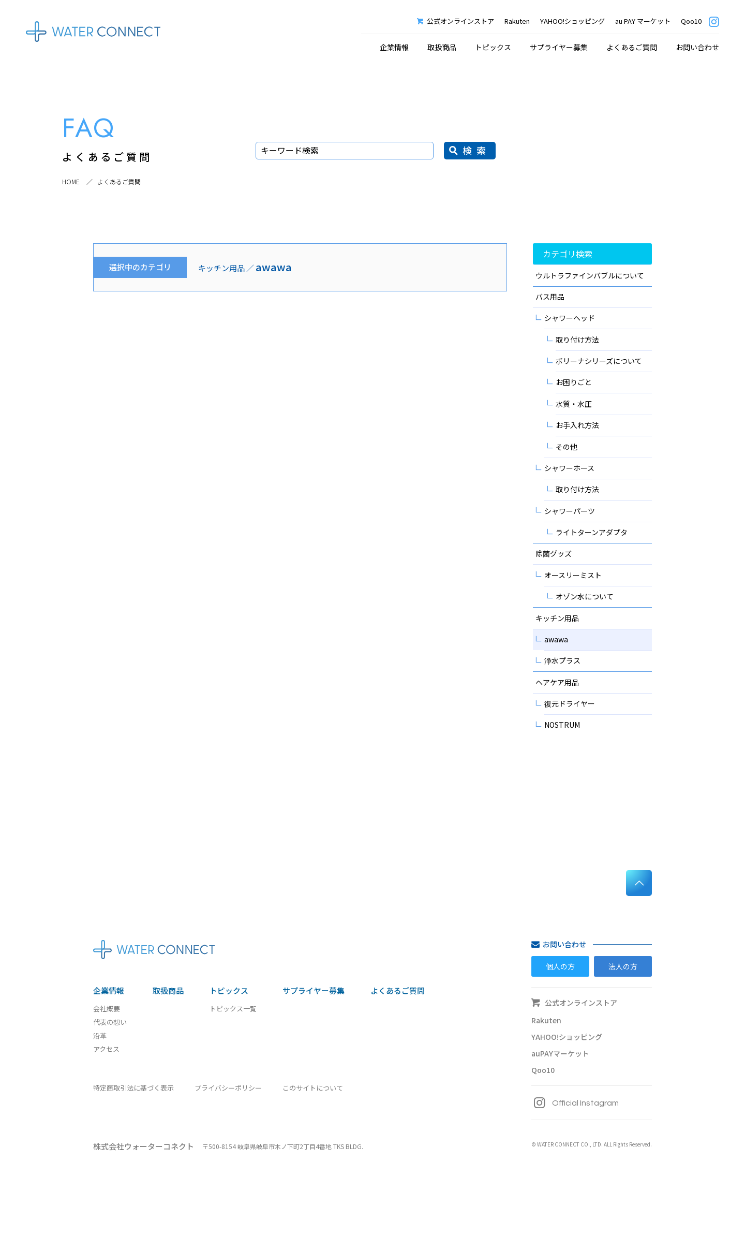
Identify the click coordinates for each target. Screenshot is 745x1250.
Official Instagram (575, 1102)
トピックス (229, 990)
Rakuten (517, 21)
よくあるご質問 (631, 47)
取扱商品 (441, 47)
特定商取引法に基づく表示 (133, 1088)
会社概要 (106, 1008)
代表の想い (110, 1022)
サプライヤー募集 (559, 47)
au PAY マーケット (643, 21)
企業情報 (108, 990)
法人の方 (622, 966)
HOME (71, 181)
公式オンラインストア (455, 21)
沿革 (100, 1035)
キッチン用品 (221, 267)
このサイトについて (312, 1088)
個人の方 (560, 966)
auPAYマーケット (560, 1053)
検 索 (475, 150)
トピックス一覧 (233, 1008)
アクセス (106, 1049)
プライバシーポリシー (228, 1088)
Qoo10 (691, 21)
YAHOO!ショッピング (572, 21)
